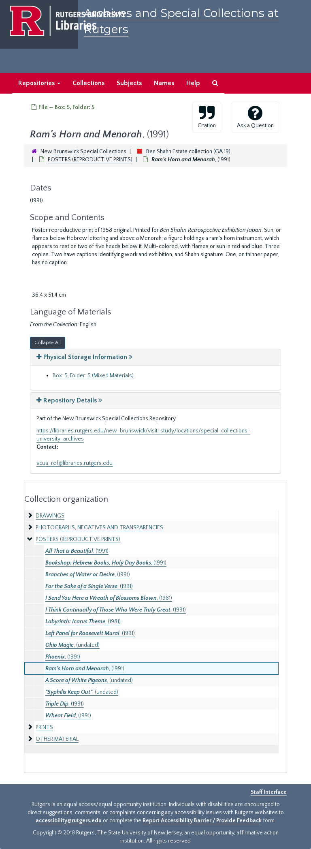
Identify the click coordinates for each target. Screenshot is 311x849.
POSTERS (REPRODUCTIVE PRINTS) (90, 159)
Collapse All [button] (47, 342)
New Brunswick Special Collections (83, 151)
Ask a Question (255, 117)
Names (164, 83)
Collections (88, 83)
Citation (207, 117)
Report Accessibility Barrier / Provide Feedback (202, 820)
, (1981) (108, 598)
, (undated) (72, 645)
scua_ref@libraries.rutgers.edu (74, 463)
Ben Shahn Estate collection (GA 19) (188, 151)
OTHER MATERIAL (57, 739)
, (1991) (77, 551)
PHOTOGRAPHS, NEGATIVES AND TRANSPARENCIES (99, 527)
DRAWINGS (50, 516)
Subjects (129, 83)
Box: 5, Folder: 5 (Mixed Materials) (93, 375)
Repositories (39, 83)
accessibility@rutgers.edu (69, 820)
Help (193, 83)
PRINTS (44, 727)
